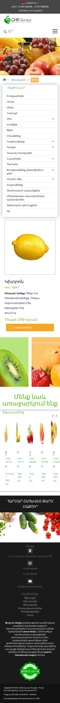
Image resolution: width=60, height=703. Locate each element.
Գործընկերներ (30, 611)
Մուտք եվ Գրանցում (31, 10)
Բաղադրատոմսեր (30, 608)
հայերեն (30, 3)
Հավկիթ (12, 124)
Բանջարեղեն (15, 96)
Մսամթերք (14, 135)
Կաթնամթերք (16, 141)
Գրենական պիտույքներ (22, 205)
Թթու (10, 130)
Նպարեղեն (14, 158)
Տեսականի (30, 604)
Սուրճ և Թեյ (14, 179)
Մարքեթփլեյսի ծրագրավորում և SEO (22, 698)
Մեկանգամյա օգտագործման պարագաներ (25, 198)
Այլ (8, 211)
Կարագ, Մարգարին (19, 153)
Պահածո (12, 164)
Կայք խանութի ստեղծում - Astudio (20, 694)
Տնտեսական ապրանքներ (23, 190)
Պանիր (11, 147)
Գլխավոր (30, 597)
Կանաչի (12, 113)
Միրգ (10, 107)
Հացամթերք (15, 184)
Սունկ (10, 101)
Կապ (30, 615)
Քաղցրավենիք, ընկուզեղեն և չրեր (25, 172)
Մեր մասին (30, 601)
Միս (9, 118)
